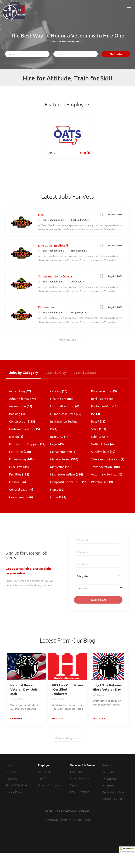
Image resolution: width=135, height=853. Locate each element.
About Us (11, 778)
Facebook (108, 765)
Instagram (108, 785)
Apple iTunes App (113, 792)
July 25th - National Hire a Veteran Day (107, 687)
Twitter (111, 772)
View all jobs (67, 339)
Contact (10, 772)
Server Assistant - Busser (55, 276)
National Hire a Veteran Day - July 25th (24, 689)
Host (41, 214)
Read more (16, 718)
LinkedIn (112, 778)
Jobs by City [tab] (56, 372)
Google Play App (112, 798)
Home (9, 765)
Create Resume (79, 778)
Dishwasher (46, 307)
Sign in (42, 778)
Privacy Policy (14, 792)
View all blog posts (67, 738)
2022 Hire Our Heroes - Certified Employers (67, 689)
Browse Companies (49, 785)
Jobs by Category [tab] (23, 372)
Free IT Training (79, 791)
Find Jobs (116, 54)
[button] (127, 849)
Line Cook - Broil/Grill (53, 245)
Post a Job (44, 771)
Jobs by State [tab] (85, 372)
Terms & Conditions (18, 785)
